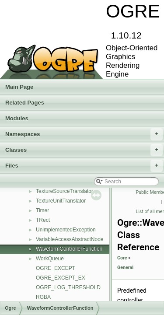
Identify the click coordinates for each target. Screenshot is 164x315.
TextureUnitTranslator (61, 201)
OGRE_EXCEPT (55, 268)
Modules (16, 118)
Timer (42, 210)
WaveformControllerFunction (69, 249)
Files (84, 166)
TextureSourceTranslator (64, 191)
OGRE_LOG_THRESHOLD (68, 287)
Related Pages (24, 102)
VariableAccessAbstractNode (70, 239)
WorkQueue (50, 259)
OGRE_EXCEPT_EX (60, 278)
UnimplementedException (66, 230)
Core (122, 258)
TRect (43, 220)
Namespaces (84, 134)
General (125, 267)
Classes (84, 150)
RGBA (43, 297)
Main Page (19, 87)
